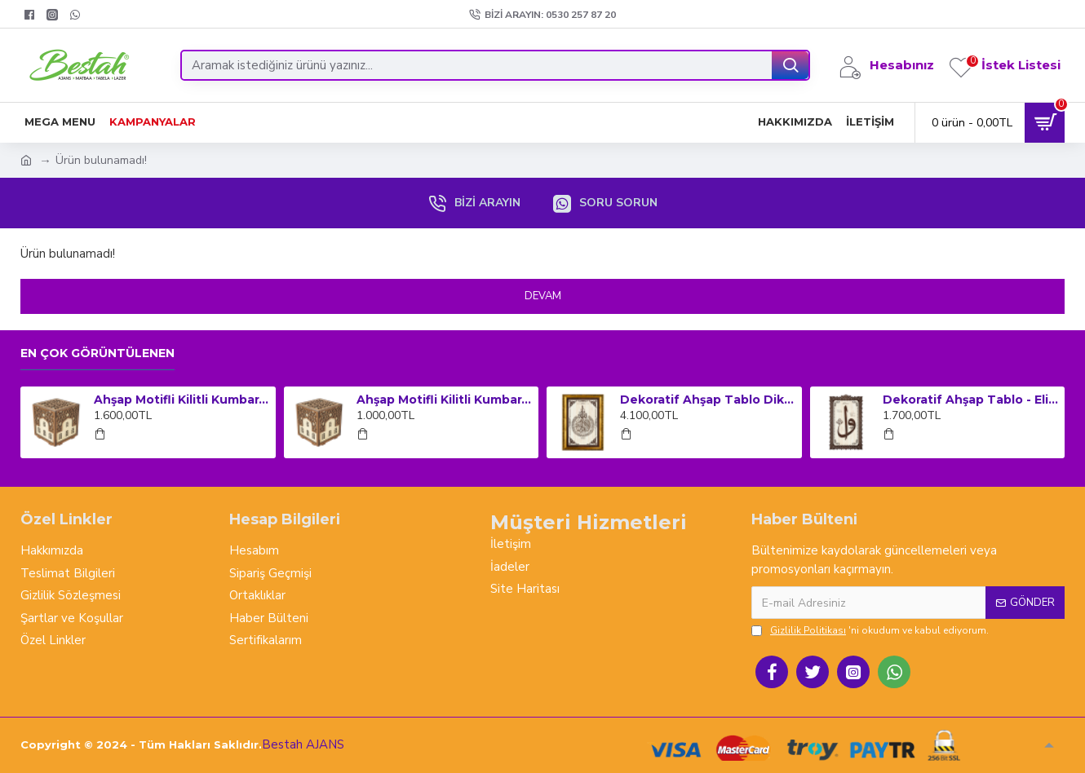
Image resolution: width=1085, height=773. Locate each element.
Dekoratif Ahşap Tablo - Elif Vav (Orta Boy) (971, 399)
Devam (543, 296)
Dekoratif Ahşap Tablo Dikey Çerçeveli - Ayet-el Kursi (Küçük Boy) (708, 399)
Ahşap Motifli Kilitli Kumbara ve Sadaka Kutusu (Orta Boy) (444, 399)
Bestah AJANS (303, 744)
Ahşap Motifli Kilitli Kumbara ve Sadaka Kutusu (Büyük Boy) (182, 399)
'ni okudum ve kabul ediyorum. (870, 630)
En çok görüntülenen (97, 353)
